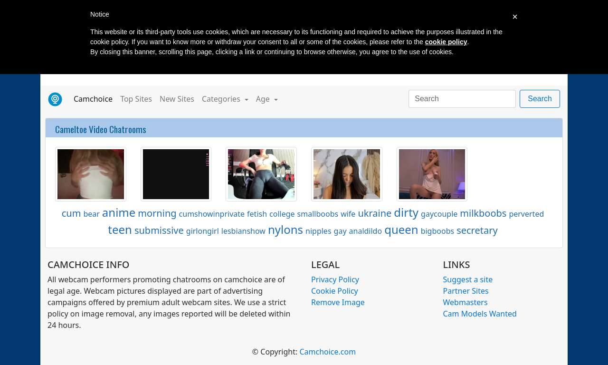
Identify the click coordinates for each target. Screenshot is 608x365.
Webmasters (465, 302)
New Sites (177, 99)
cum (71, 213)
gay (340, 231)
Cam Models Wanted (480, 313)
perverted (526, 214)
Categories (222, 99)
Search (540, 99)
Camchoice (95, 98)
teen (120, 229)
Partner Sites (466, 291)
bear (91, 214)
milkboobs (483, 213)
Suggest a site (468, 279)
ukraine (374, 213)
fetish (257, 214)
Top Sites (136, 99)
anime (118, 212)
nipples (318, 231)
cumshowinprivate (212, 214)
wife (348, 214)
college (282, 214)
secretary (477, 230)
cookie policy (446, 42)
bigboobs (438, 231)
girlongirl (202, 231)
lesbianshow (243, 231)
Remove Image (338, 302)
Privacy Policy (335, 279)
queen (401, 229)
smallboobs (318, 214)
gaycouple (439, 214)
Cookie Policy (334, 291)
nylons (285, 229)
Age (264, 99)
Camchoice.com (327, 351)
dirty (406, 212)
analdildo (365, 231)
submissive (159, 230)
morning (157, 213)
